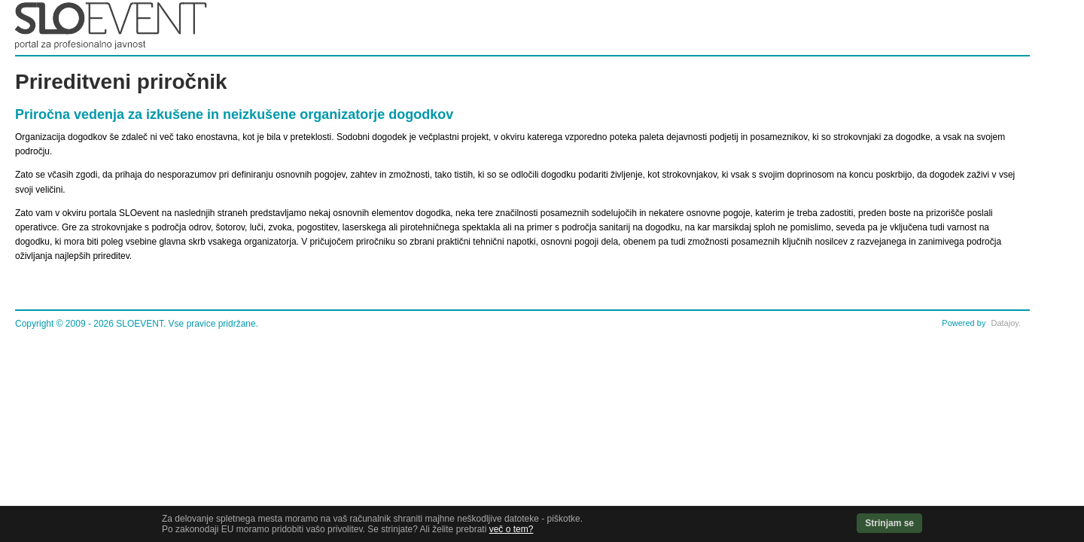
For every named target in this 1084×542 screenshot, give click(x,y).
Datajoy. (1006, 322)
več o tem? (511, 529)
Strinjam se (889, 523)
